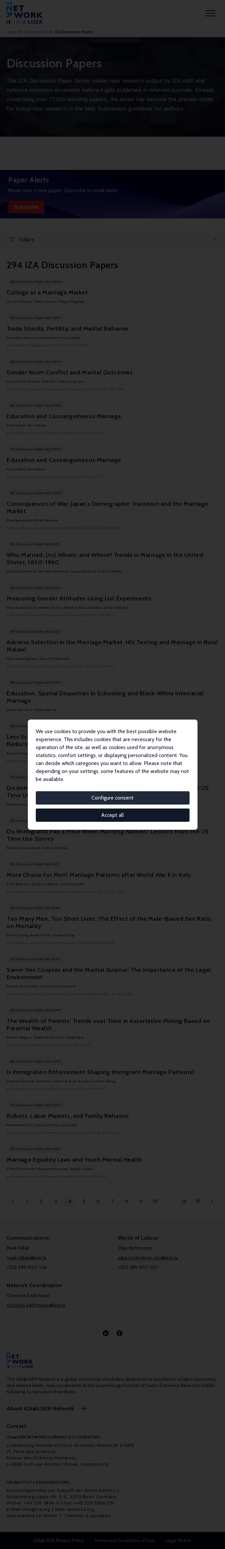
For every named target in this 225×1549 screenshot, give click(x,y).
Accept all (112, 815)
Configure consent (112, 798)
